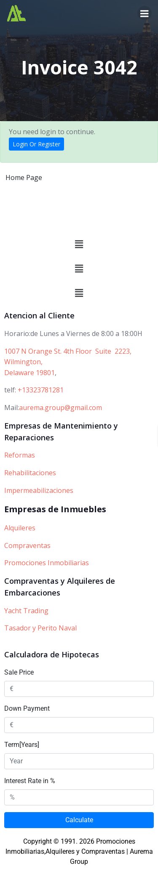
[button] (79, 244)
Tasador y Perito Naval (40, 628)
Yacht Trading (26, 610)
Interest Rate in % (29, 781)
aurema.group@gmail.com (60, 407)
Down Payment (27, 708)
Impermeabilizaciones (38, 490)
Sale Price (19, 672)
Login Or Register (36, 144)
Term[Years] (21, 745)
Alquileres (19, 527)
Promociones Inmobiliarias (46, 562)
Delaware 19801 (29, 372)
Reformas (19, 455)
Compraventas (27, 545)
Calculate (79, 820)
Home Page (23, 177)
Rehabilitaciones (30, 472)
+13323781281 (41, 389)
